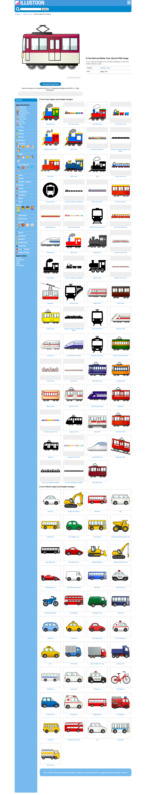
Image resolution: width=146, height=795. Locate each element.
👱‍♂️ (18, 211)
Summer (22, 123)
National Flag (23, 252)
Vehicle (25, 14)
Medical (21, 239)
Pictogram (20, 265)
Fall (20, 125)
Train (30, 14)
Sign (18, 263)
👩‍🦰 (32, 207)
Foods (21, 178)
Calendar (22, 107)
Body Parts (23, 242)
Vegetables (22, 192)
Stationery (22, 219)
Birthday (22, 117)
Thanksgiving (24, 113)
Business (22, 236)
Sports (21, 222)
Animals (21, 144)
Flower (21, 134)
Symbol (26, 249)
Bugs (20, 175)
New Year (22, 119)
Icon (20, 249)
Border (19, 258)
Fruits (20, 188)
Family (18, 205)
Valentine (22, 115)
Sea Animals (23, 165)
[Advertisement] (109, 36)
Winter (21, 127)
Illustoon (17, 14)
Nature (21, 130)
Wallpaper (20, 260)
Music (20, 232)
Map (18, 262)
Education (22, 215)
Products (22, 246)
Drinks (21, 185)
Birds (20, 154)
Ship (20, 202)
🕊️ (18, 160)
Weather (21, 140)
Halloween (23, 111)
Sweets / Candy (24, 182)
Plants (21, 137)
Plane (20, 198)
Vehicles (21, 195)
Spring (21, 121)
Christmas (23, 109)
